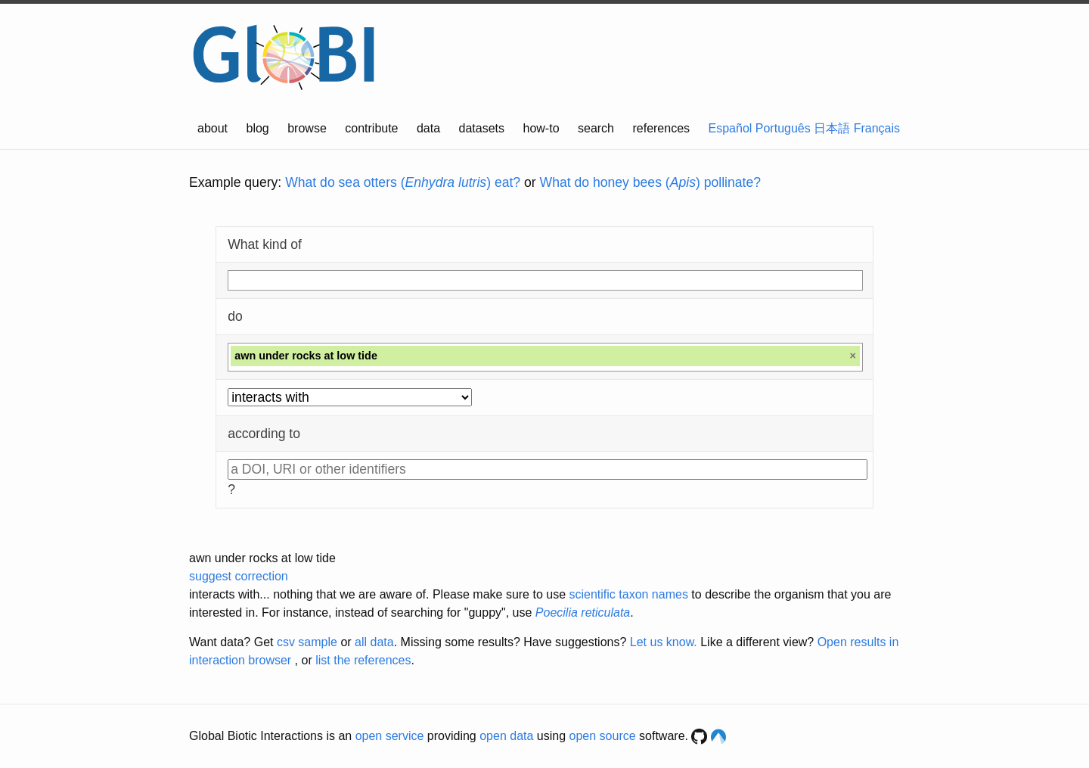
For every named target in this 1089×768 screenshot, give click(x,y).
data (428, 128)
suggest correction (238, 576)
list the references (363, 660)
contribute (371, 128)
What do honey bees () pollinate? (650, 182)
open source (602, 735)
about (212, 128)
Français (877, 128)
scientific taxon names (628, 594)
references (661, 128)
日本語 (832, 128)
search (596, 128)
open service (389, 735)
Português (783, 128)
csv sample (307, 642)
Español (730, 128)
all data (374, 642)
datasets (481, 128)
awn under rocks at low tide (262, 558)
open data (506, 735)
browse (307, 128)
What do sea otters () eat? (402, 182)
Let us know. (663, 642)
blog (258, 128)
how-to (541, 128)
